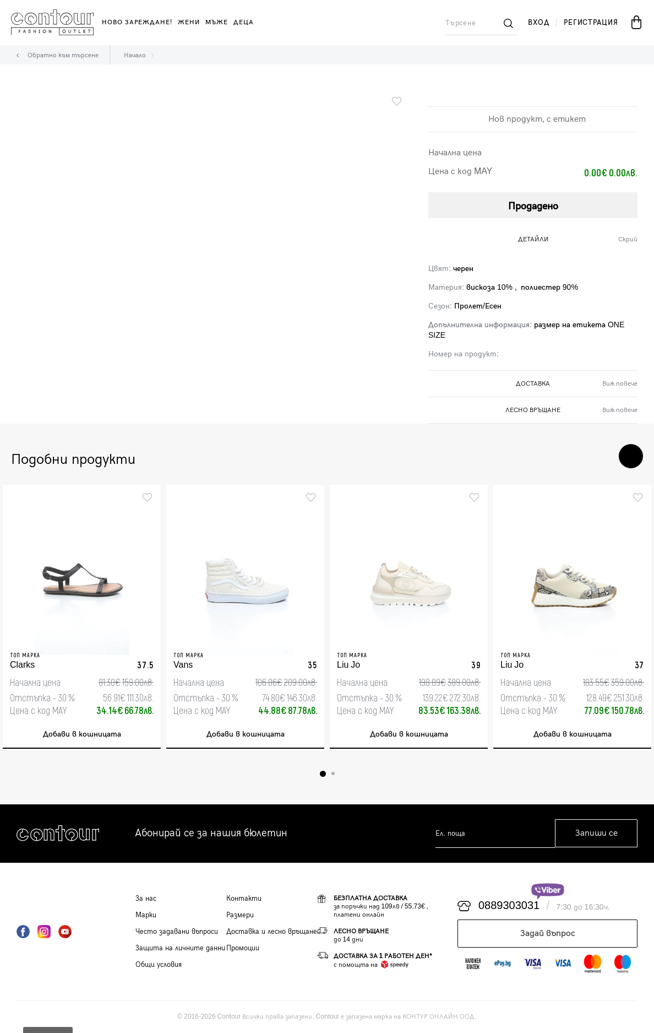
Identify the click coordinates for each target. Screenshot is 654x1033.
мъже (216, 22)
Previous (598, 456)
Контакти (243, 898)
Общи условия (158, 964)
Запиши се (596, 834)
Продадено (533, 206)
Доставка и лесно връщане (271, 931)
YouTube (65, 932)
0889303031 (508, 906)
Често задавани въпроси (176, 931)
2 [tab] (333, 774)
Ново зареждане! (137, 22)
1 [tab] (323, 774)
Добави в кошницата (82, 734)
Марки (145, 915)
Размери (240, 915)
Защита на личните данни (180, 948)
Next (631, 456)
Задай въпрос (547, 933)
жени (189, 22)
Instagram (44, 932)
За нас (145, 898)
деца (243, 22)
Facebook (23, 932)
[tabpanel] (82, 617)
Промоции (242, 948)
